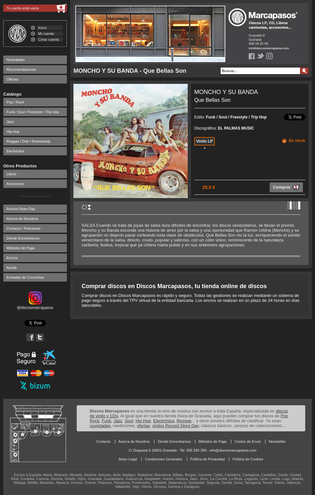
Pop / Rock (15, 102)
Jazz (10, 122)
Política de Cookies (247, 459)
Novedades (16, 60)
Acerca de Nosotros (22, 219)
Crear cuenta (48, 39)
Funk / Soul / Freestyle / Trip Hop (33, 112)
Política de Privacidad (207, 459)
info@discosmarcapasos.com (233, 450)
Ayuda (12, 268)
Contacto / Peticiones (23, 228)
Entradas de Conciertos (25, 277)
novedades (100, 425)
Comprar (286, 187)
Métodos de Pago (21, 248)
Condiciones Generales (163, 459)
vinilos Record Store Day (175, 425)
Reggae (184, 420)
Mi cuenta (46, 34)
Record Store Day (21, 209)
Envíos (12, 258)
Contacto (103, 441)
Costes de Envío (248, 441)
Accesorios (15, 184)
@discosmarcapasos (35, 305)
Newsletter (277, 441)
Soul (129, 420)
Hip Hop (13, 131)
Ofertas (12, 79)
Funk (106, 420)
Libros (11, 174)
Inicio (42, 28)
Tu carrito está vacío (23, 8)
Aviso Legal (127, 459)
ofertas (143, 425)
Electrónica (15, 151)
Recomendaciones (21, 69)
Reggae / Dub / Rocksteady (29, 141)
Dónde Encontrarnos (23, 238)
